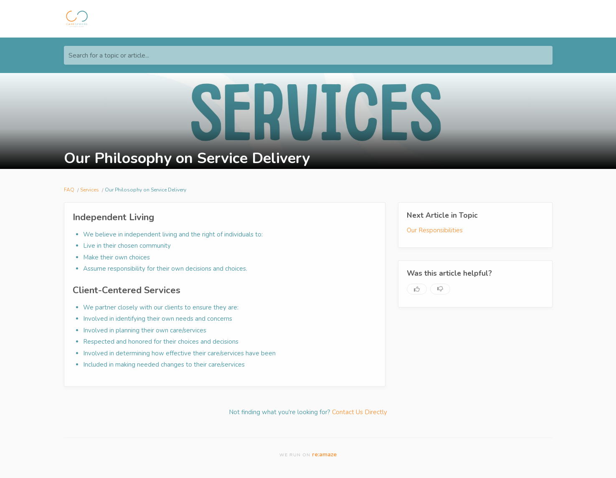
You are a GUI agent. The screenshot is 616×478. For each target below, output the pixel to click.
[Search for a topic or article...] (308, 55)
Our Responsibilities (435, 230)
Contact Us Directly (359, 412)
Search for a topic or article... (108, 55)
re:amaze (324, 454)
